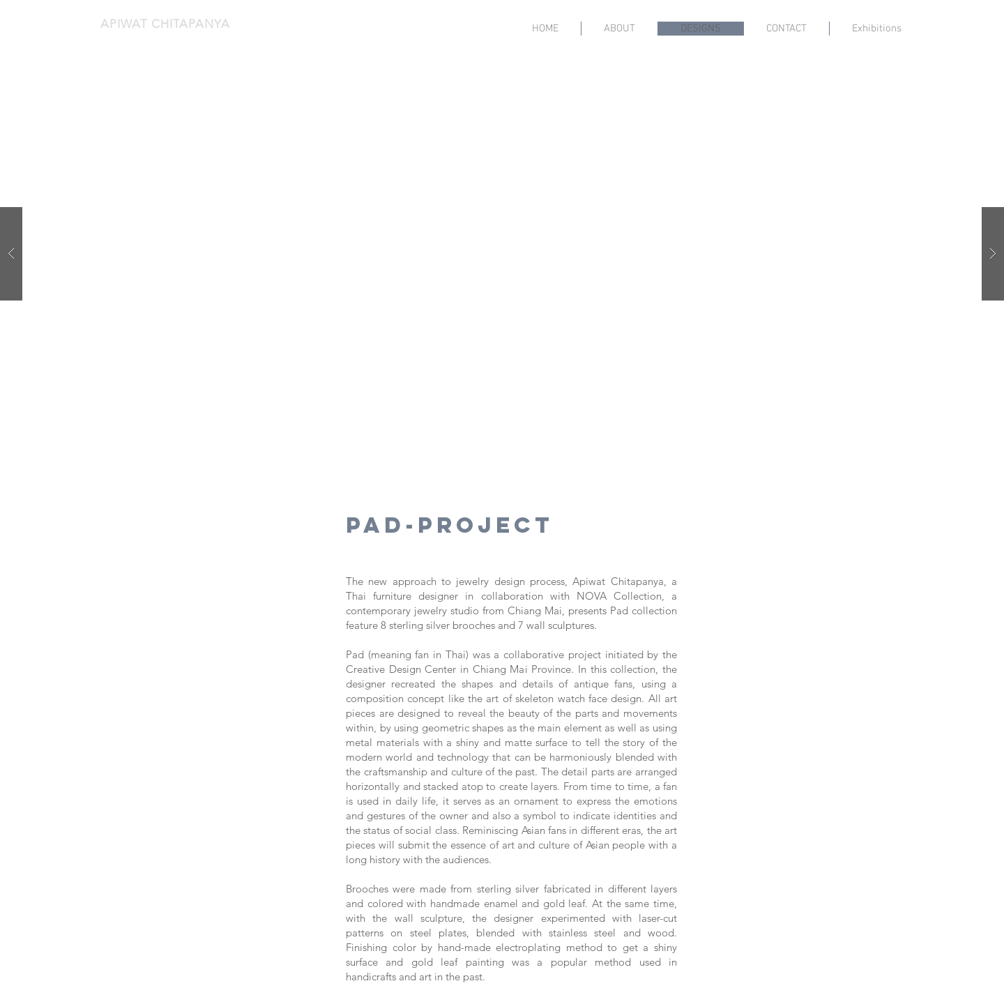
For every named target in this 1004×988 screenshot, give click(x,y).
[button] (502, 254)
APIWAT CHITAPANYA (164, 24)
